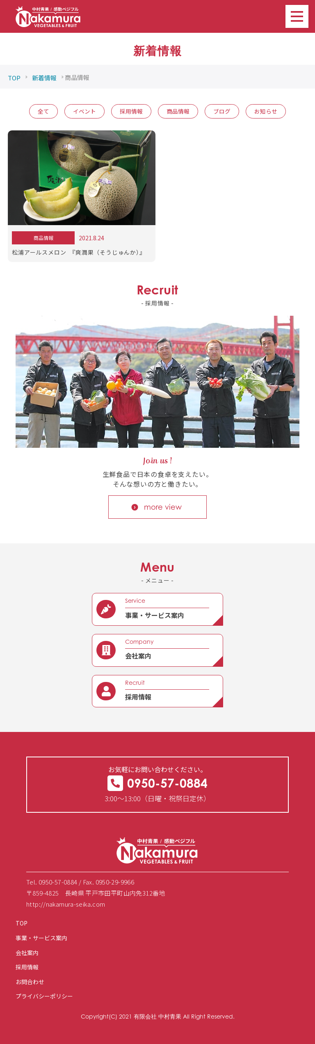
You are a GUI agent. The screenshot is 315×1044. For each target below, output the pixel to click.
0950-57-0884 (157, 783)
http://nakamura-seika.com (65, 904)
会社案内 (27, 952)
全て (43, 111)
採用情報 (131, 111)
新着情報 (44, 78)
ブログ (222, 111)
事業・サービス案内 (41, 938)
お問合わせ (30, 982)
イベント (84, 111)
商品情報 (178, 111)
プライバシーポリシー (44, 996)
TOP (14, 78)
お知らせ (265, 111)
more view (163, 506)
